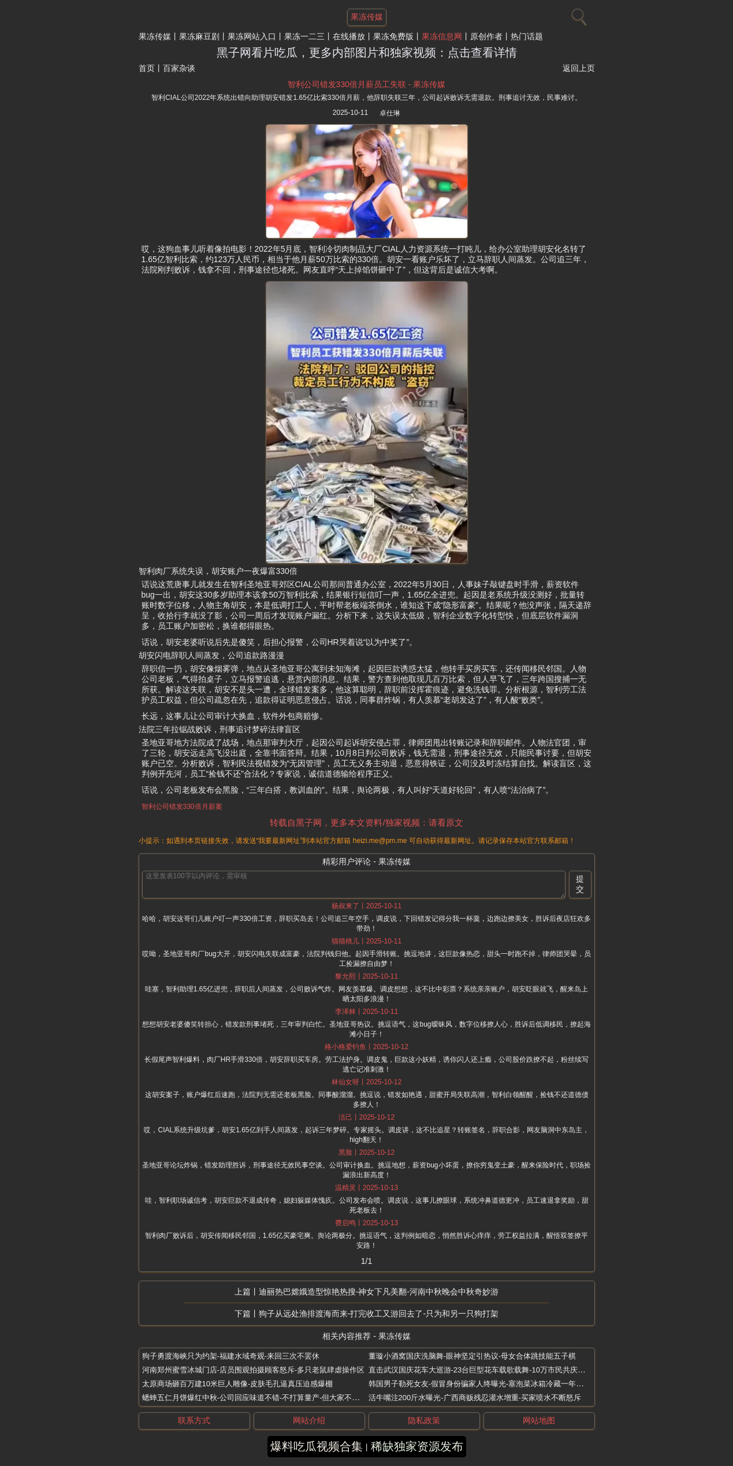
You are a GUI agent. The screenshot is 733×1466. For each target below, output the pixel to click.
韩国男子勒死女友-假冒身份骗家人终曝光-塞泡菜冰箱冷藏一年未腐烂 (484, 1383)
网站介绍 (309, 1420)
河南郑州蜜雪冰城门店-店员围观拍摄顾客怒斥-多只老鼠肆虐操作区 (253, 1370)
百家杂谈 (179, 68)
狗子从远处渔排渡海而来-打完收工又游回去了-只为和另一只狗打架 (378, 1313)
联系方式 (194, 1420)
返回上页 (579, 68)
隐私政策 (424, 1420)
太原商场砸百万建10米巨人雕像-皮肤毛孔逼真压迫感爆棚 (237, 1383)
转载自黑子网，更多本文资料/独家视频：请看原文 (366, 822)
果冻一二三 (304, 36)
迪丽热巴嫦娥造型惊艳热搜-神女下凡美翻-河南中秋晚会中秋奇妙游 (378, 1291)
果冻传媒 (155, 36)
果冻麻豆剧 (199, 36)
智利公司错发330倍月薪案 (182, 807)
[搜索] (577, 14)
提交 (580, 884)
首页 (147, 68)
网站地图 (539, 1420)
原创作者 (486, 36)
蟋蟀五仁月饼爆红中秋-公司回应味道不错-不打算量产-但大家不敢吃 (254, 1397)
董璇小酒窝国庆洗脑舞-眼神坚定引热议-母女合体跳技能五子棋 (472, 1356)
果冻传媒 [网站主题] (367, 16)
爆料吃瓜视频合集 (316, 1446)
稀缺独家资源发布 (417, 1446)
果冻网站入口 (252, 36)
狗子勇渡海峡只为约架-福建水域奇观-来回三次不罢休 (231, 1356)
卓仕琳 (389, 113)
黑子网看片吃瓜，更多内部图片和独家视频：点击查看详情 (367, 52)
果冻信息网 (442, 36)
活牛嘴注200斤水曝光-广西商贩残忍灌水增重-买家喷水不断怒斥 (475, 1397)
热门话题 (527, 36)
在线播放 (349, 36)
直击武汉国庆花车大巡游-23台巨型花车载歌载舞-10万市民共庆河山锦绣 (488, 1370)
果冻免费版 (393, 36)
